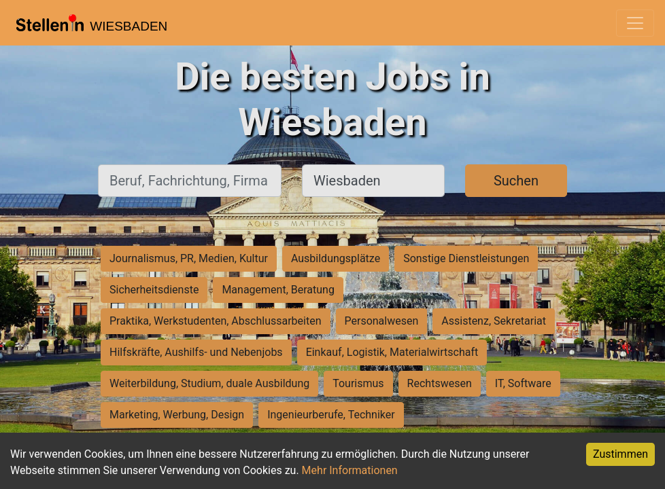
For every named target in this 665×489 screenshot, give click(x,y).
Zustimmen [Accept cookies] (620, 454)
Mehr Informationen (350, 470)
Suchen (516, 181)
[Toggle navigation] (635, 23)
